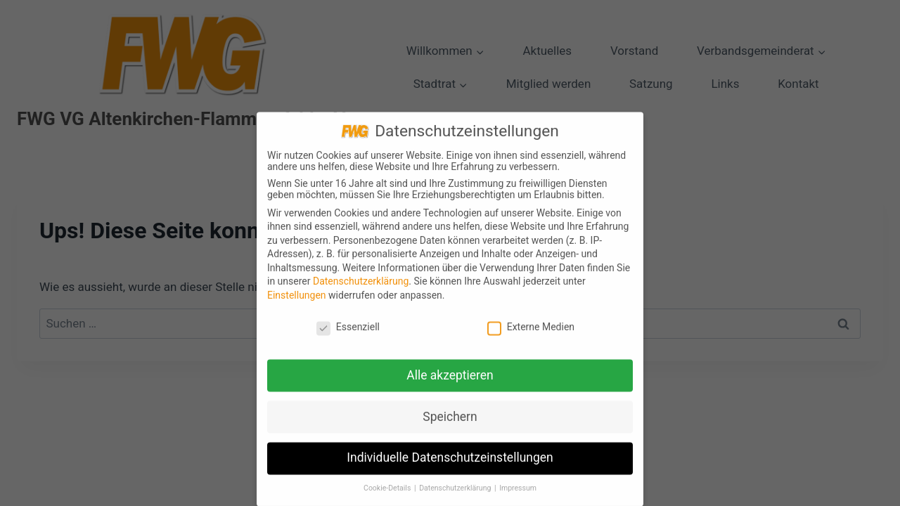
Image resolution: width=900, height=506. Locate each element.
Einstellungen (296, 301)
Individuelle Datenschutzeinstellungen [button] (450, 465)
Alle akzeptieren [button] (450, 382)
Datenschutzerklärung (361, 288)
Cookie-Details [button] (388, 495)
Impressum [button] (517, 495)
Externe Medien (530, 333)
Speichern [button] (450, 423)
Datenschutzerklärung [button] (456, 495)
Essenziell (348, 333)
